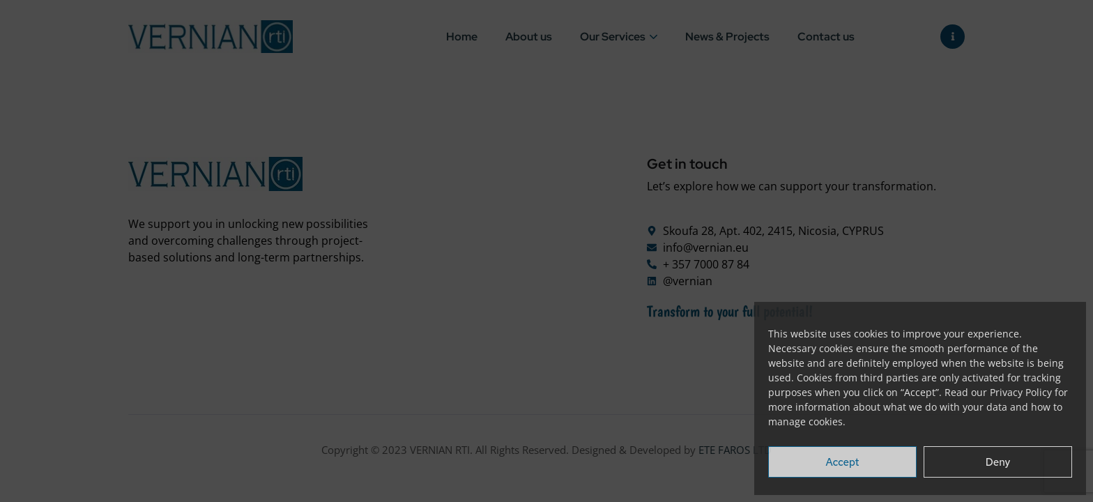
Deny (998, 462)
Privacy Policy (1021, 392)
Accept (842, 462)
